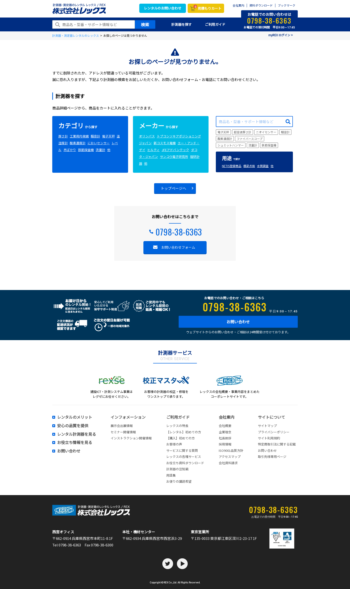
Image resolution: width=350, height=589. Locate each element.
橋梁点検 (249, 166)
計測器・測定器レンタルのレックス (75, 35)
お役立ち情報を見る (74, 442)
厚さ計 (63, 136)
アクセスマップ (230, 456)
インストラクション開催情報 (131, 438)
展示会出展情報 (122, 425)
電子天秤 (108, 136)
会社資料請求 (228, 463)
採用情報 (225, 444)
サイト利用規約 (269, 438)
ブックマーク (286, 5)
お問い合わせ (238, 322)
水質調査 (263, 166)
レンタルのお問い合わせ (162, 8)
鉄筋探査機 (86, 149)
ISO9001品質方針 (231, 450)
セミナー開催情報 (123, 432)
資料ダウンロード (261, 5)
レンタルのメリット (74, 417)
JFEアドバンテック (175, 149)
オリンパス (147, 136)
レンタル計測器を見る (76, 434)
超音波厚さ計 (242, 132)
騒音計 (95, 136)
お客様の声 (174, 444)
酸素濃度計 (78, 143)
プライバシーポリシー (273, 432)
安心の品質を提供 (72, 425)
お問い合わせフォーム (178, 247)
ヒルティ (153, 149)
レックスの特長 (177, 425)
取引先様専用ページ (272, 456)
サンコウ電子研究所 (174, 156)
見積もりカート (207, 8)
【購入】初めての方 (180, 438)
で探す (231, 159)
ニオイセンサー (266, 132)
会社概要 (225, 425)
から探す (77, 127)
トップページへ (173, 188)
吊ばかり (69, 149)
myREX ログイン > (280, 35)
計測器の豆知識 (177, 469)
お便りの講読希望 (179, 481)
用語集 (171, 475)
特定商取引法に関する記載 (277, 444)
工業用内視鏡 (79, 136)
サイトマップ (267, 425)
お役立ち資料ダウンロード (185, 463)
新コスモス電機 (165, 143)
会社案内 (238, 5)
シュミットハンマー (231, 145)
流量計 (100, 149)
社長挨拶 (225, 438)
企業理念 (225, 432)
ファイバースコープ (249, 138)
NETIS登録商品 (231, 166)
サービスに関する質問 (182, 450)
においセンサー (99, 143)
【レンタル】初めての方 (183, 432)
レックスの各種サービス (183, 456)
